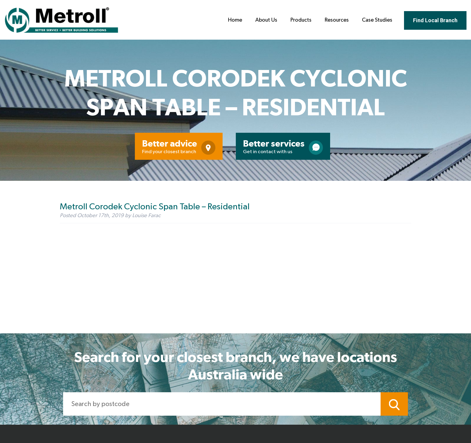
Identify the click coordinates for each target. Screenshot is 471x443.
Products (300, 20)
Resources (337, 20)
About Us (266, 20)
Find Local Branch (435, 20)
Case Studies (377, 20)
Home (235, 20)
